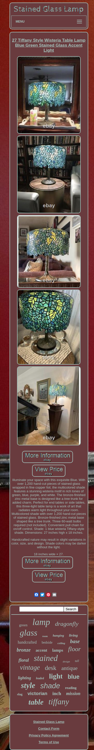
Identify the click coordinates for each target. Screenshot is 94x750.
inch (56, 693)
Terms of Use (49, 742)
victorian (37, 693)
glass (28, 632)
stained (46, 658)
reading (71, 688)
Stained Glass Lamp (48, 722)
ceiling (61, 643)
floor (74, 649)
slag (20, 694)
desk (50, 667)
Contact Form (48, 728)
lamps (57, 650)
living (73, 635)
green (23, 625)
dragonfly (66, 624)
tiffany (59, 701)
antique (69, 668)
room (45, 636)
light (55, 676)
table (36, 702)
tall (77, 661)
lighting (24, 678)
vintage (30, 667)
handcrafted (27, 642)
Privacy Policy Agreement (49, 735)
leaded (40, 678)
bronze (24, 650)
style (28, 685)
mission (73, 693)
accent (41, 650)
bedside (47, 642)
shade (50, 686)
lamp (41, 622)
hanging (58, 635)
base (75, 641)
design (66, 661)
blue (73, 676)
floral (24, 660)
